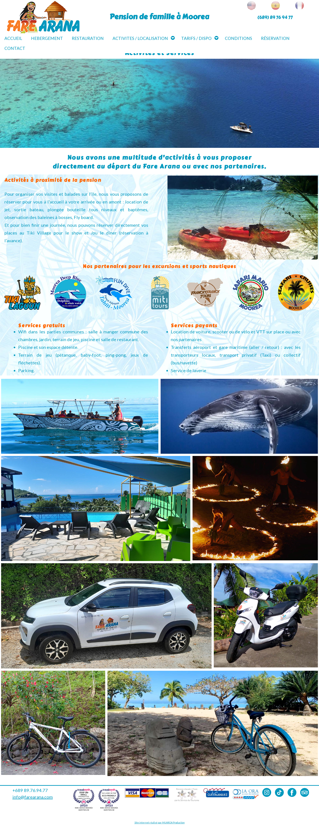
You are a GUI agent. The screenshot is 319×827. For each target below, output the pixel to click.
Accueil (13, 38)
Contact (14, 48)
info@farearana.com (32, 797)
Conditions (238, 38)
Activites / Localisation (140, 38)
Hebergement (47, 38)
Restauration (88, 38)
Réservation (275, 38)
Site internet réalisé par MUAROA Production (159, 822)
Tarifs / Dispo (196, 38)
